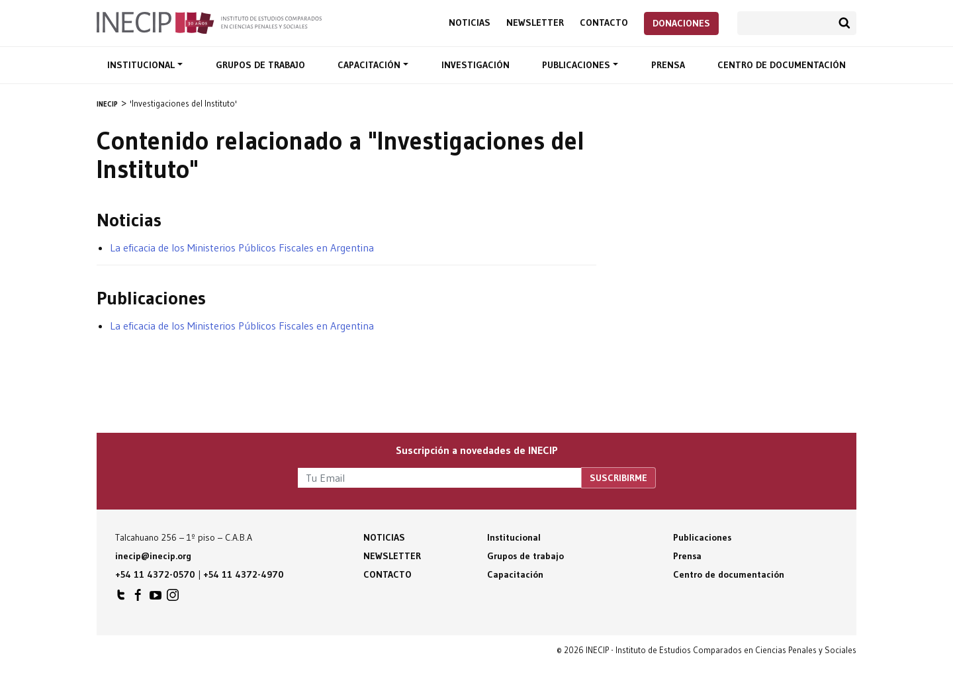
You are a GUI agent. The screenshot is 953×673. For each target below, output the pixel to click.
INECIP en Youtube (155, 598)
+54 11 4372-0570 (155, 574)
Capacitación (370, 65)
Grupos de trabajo (260, 65)
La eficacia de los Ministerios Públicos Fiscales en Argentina (242, 247)
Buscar (844, 23)
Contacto (604, 22)
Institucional (142, 65)
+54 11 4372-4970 (243, 574)
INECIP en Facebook (138, 598)
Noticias (469, 22)
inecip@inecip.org (153, 556)
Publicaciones (577, 65)
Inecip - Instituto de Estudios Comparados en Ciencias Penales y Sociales (209, 22)
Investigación (475, 65)
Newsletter (535, 22)
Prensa (668, 65)
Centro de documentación (781, 65)
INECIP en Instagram (173, 598)
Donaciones (681, 23)
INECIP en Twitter (121, 598)
